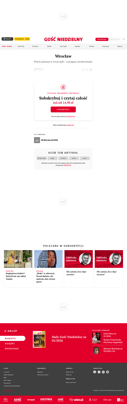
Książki (9, 343)
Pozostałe (9, 348)
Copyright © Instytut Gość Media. (101, 390)
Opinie (91, 46)
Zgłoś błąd (8, 390)
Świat (49, 46)
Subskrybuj (63, 109)
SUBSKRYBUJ (102, 39)
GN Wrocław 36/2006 (49, 140)
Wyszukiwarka (123, 39)
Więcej (119, 46)
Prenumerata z (22, 39)
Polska (35, 46)
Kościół (21, 46)
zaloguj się (115, 39)
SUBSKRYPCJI (70, 116)
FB (83, 69)
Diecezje (105, 46)
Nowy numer (7, 46)
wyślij (91, 69)
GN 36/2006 (38, 70)
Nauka (77, 46)
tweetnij (87, 69)
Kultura (63, 46)
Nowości (9, 338)
